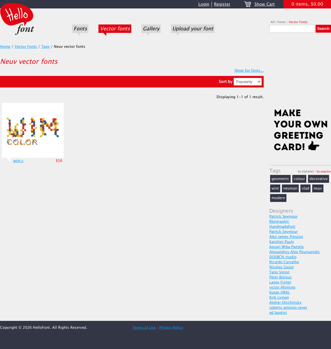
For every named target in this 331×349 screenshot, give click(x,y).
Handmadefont (282, 226)
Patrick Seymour (283, 216)
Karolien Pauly (281, 242)
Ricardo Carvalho (284, 262)
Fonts (80, 29)
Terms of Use (144, 327)
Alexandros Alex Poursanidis (294, 252)
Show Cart (264, 4)
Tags (45, 46)
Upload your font (192, 29)
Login (203, 4)
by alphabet (306, 171)
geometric (280, 179)
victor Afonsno (282, 287)
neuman (290, 188)
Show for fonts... (249, 70)
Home (5, 46)
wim (275, 188)
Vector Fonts (298, 22)
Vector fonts (115, 29)
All (273, 22)
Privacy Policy (171, 327)
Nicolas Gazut (281, 267)
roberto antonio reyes (288, 307)
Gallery (151, 29)
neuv (318, 188)
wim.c (18, 161)
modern (278, 198)
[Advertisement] (300, 72)
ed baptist (278, 313)
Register (222, 4)
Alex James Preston (286, 237)
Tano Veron (279, 272)
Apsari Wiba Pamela (286, 247)
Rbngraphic (279, 221)
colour (299, 179)
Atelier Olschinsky (285, 302)
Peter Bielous (280, 277)
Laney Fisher (280, 282)
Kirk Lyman (279, 297)
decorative (318, 179)
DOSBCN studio (282, 257)
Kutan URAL (279, 292)
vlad (305, 188)
